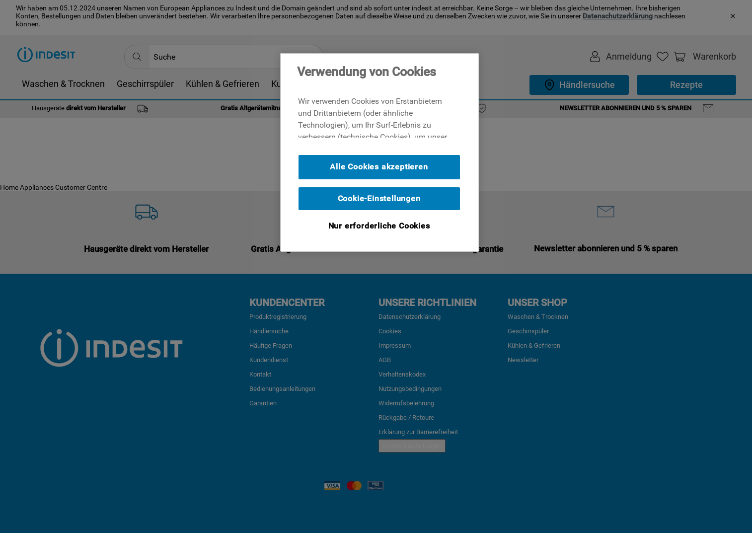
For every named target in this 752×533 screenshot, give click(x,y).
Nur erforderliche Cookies (379, 225)
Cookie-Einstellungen (379, 198)
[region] (379, 152)
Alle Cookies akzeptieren (379, 166)
